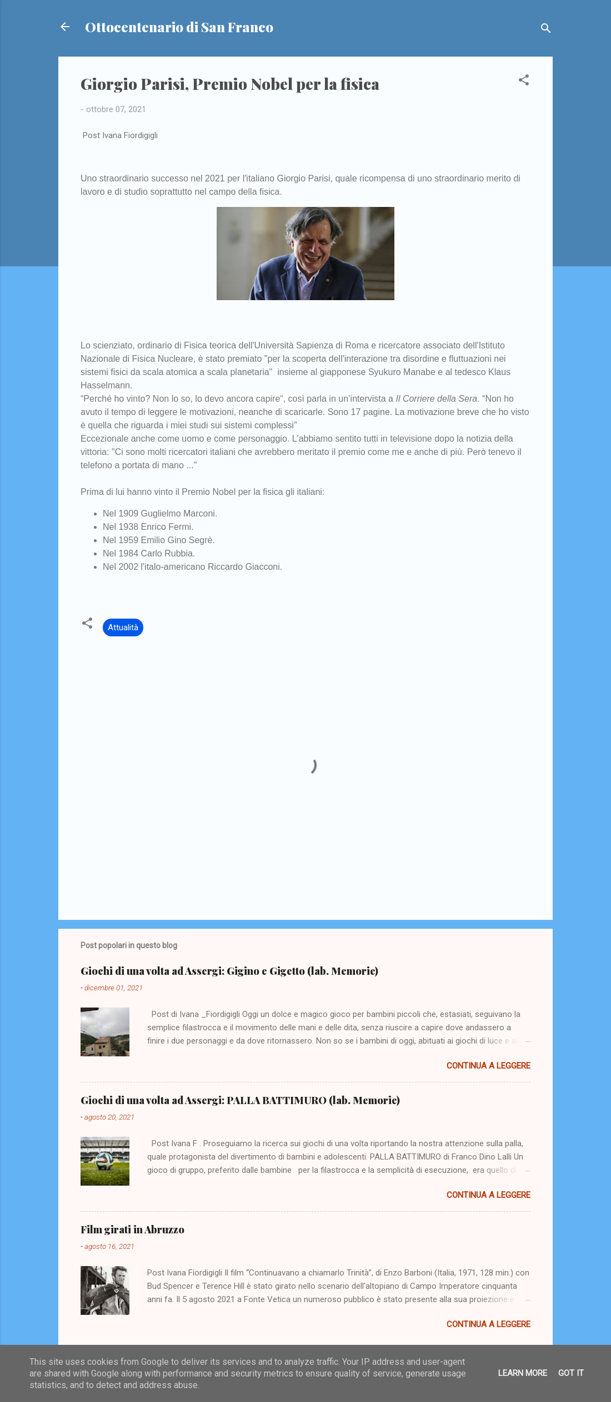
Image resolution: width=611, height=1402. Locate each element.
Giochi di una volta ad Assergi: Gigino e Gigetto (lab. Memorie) (229, 971)
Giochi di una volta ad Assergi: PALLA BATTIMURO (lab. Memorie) (240, 1100)
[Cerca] (546, 30)
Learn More (522, 1373)
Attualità (123, 627)
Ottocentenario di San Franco (179, 27)
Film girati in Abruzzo (132, 1229)
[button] (523, 81)
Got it (571, 1373)
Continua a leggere (488, 1066)
